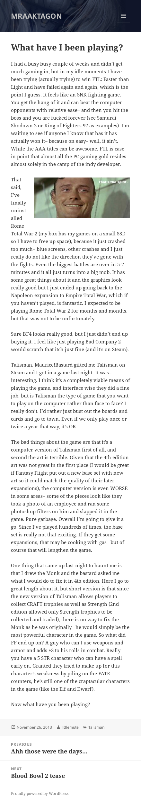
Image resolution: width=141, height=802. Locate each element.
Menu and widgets (123, 22)
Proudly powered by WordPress (39, 793)
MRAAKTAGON (36, 16)
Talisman (96, 727)
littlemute (70, 727)
